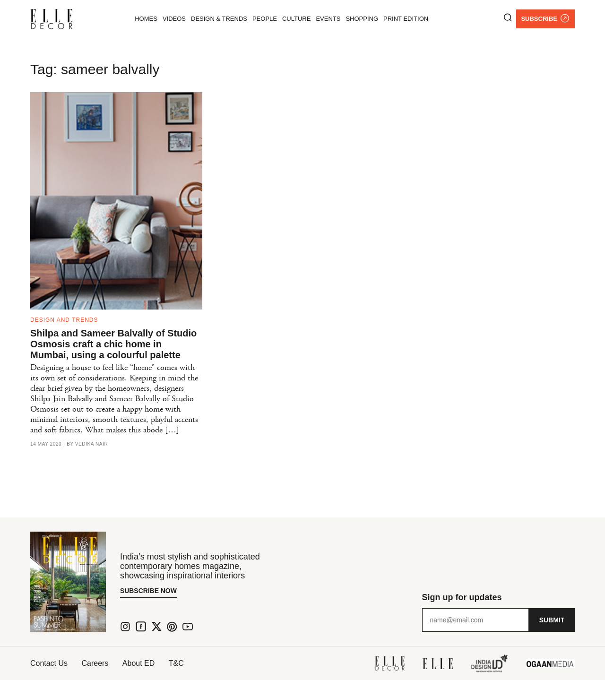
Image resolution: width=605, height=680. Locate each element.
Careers (95, 663)
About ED (139, 663)
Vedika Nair (91, 444)
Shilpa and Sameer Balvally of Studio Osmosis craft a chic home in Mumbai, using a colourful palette (113, 344)
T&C (177, 663)
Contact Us (49, 663)
